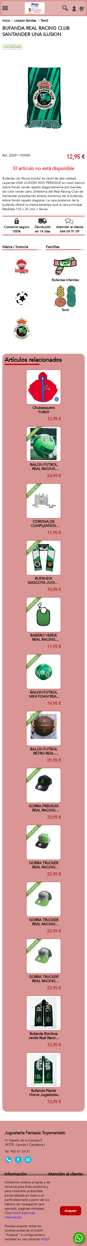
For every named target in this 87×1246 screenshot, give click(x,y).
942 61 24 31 (20, 1151)
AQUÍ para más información (20, 1215)
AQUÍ (45, 1239)
